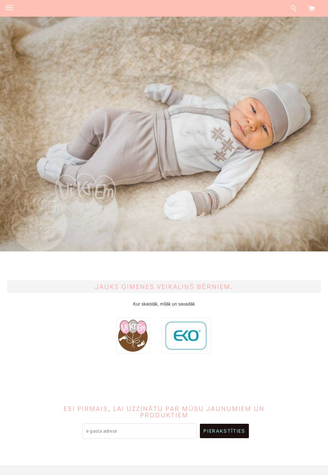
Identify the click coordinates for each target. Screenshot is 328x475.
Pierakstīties (224, 431)
